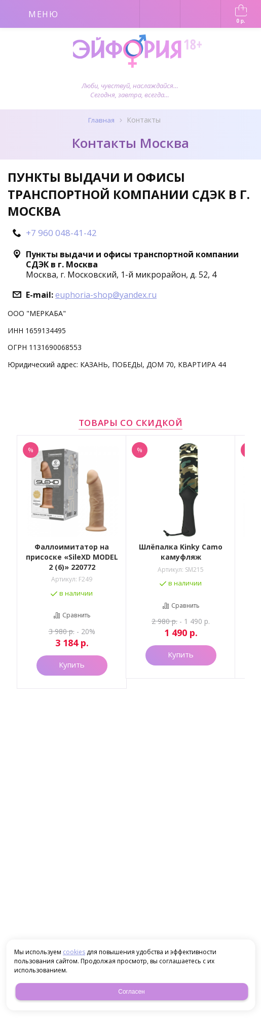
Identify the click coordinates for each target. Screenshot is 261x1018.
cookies (74, 952)
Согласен (131, 991)
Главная (101, 120)
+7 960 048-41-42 (61, 233)
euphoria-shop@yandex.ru (106, 294)
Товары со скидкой (131, 422)
